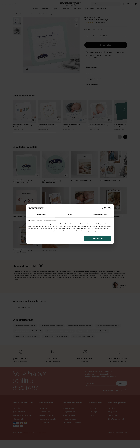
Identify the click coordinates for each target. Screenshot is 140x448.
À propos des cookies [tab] (99, 214)
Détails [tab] (70, 214)
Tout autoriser (98, 238)
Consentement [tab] (41, 214)
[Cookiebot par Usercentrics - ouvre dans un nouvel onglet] (103, 208)
